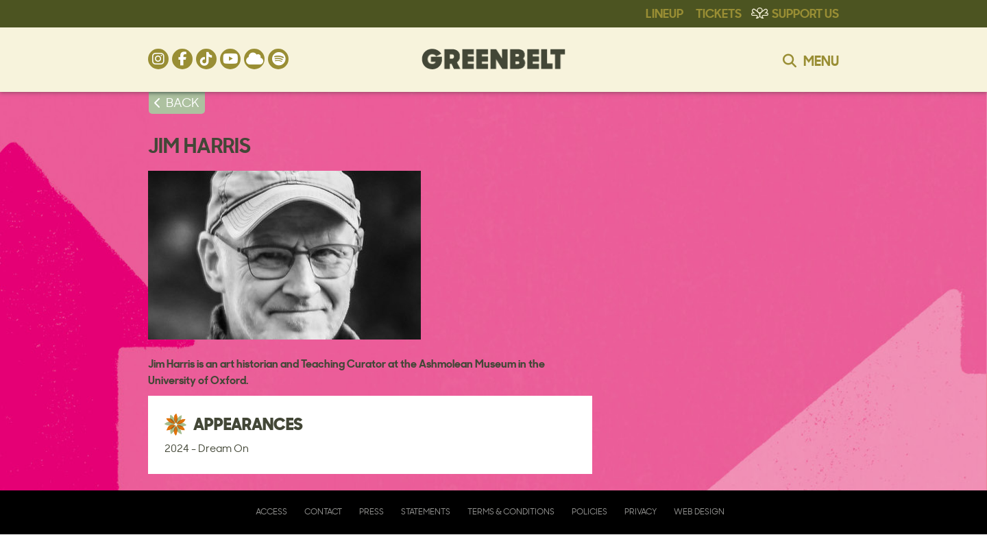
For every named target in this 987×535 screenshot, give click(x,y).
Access (271, 511)
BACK (182, 102)
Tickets (719, 12)
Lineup (664, 12)
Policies (589, 511)
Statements (425, 511)
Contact (323, 511)
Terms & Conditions (511, 511)
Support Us (805, 12)
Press (371, 511)
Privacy (640, 511)
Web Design (699, 511)
